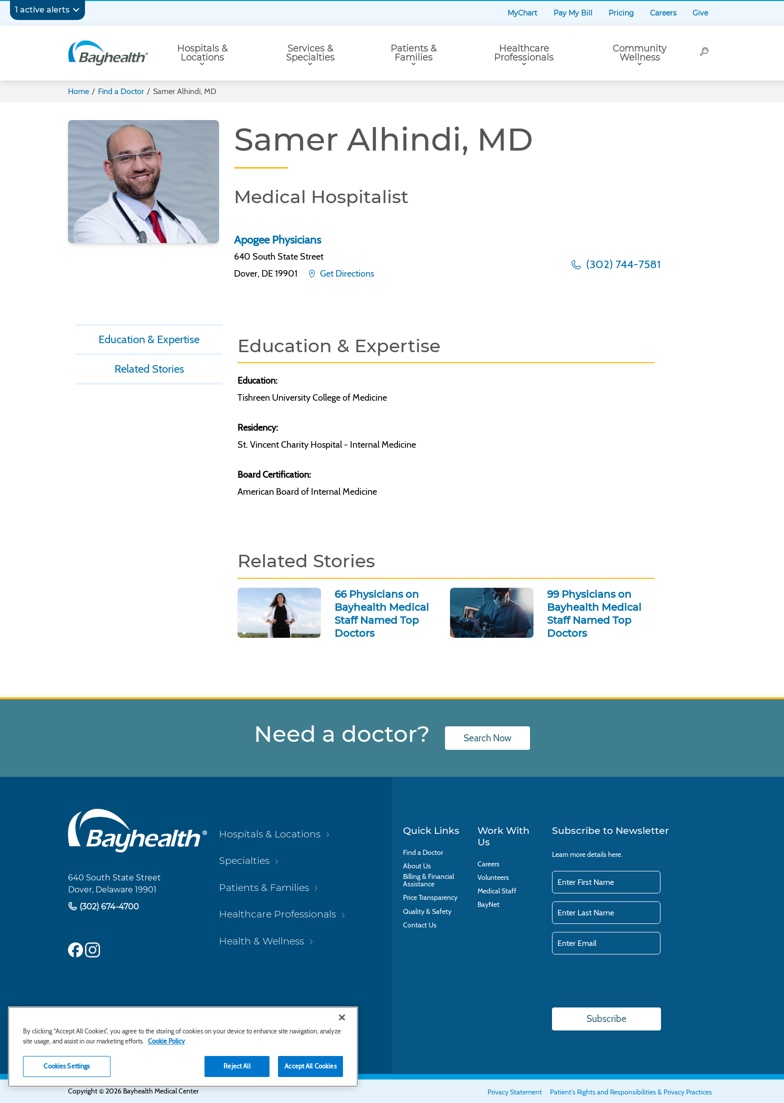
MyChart (523, 13)
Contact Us (419, 925)
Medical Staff (497, 891)
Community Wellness (639, 53)
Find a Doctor (121, 91)
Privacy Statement (515, 1091)
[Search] (705, 53)
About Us (417, 866)
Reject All (237, 1066)
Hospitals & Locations (202, 53)
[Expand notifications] (76, 10)
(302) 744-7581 (622, 264)
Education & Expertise (149, 339)
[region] (183, 1046)
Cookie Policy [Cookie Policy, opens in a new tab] (166, 1041)
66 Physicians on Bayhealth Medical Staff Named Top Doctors (381, 613)
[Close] (342, 1017)
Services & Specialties (310, 53)
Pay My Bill (573, 13)
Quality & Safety (427, 911)
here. (615, 854)
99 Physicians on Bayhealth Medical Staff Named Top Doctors (594, 613)
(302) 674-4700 (108, 906)
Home (78, 91)
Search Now (488, 738)
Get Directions (346, 273)
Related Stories (149, 369)
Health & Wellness (261, 941)
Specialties (244, 860)
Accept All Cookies (310, 1066)
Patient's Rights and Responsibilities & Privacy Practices (631, 1091)
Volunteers (493, 877)
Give (700, 13)
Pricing (621, 13)
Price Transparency (430, 897)
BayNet (489, 904)
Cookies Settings (67, 1066)
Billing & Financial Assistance (428, 880)
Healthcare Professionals (524, 53)
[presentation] (628, 981)
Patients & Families (413, 53)
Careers (663, 13)
